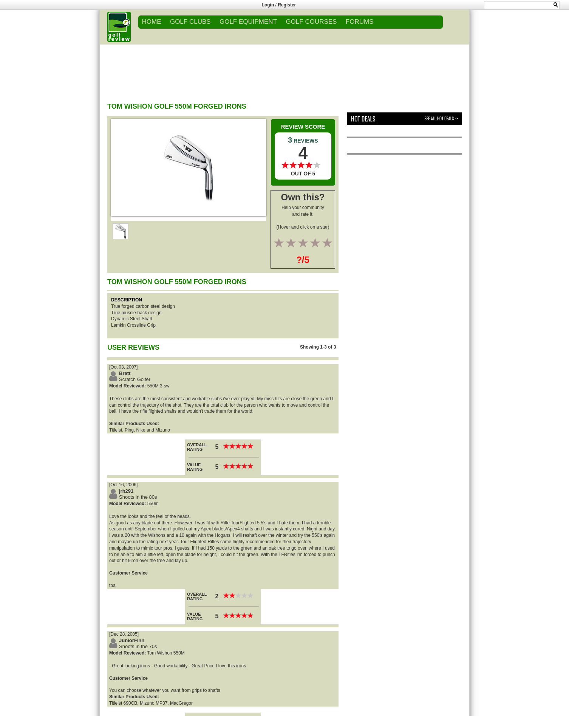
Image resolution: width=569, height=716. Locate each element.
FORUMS (360, 21)
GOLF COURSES (311, 21)
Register (287, 5)
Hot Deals (363, 118)
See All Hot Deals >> (441, 118)
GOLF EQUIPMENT (248, 21)
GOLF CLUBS (190, 21)
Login (268, 5)
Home (151, 21)
